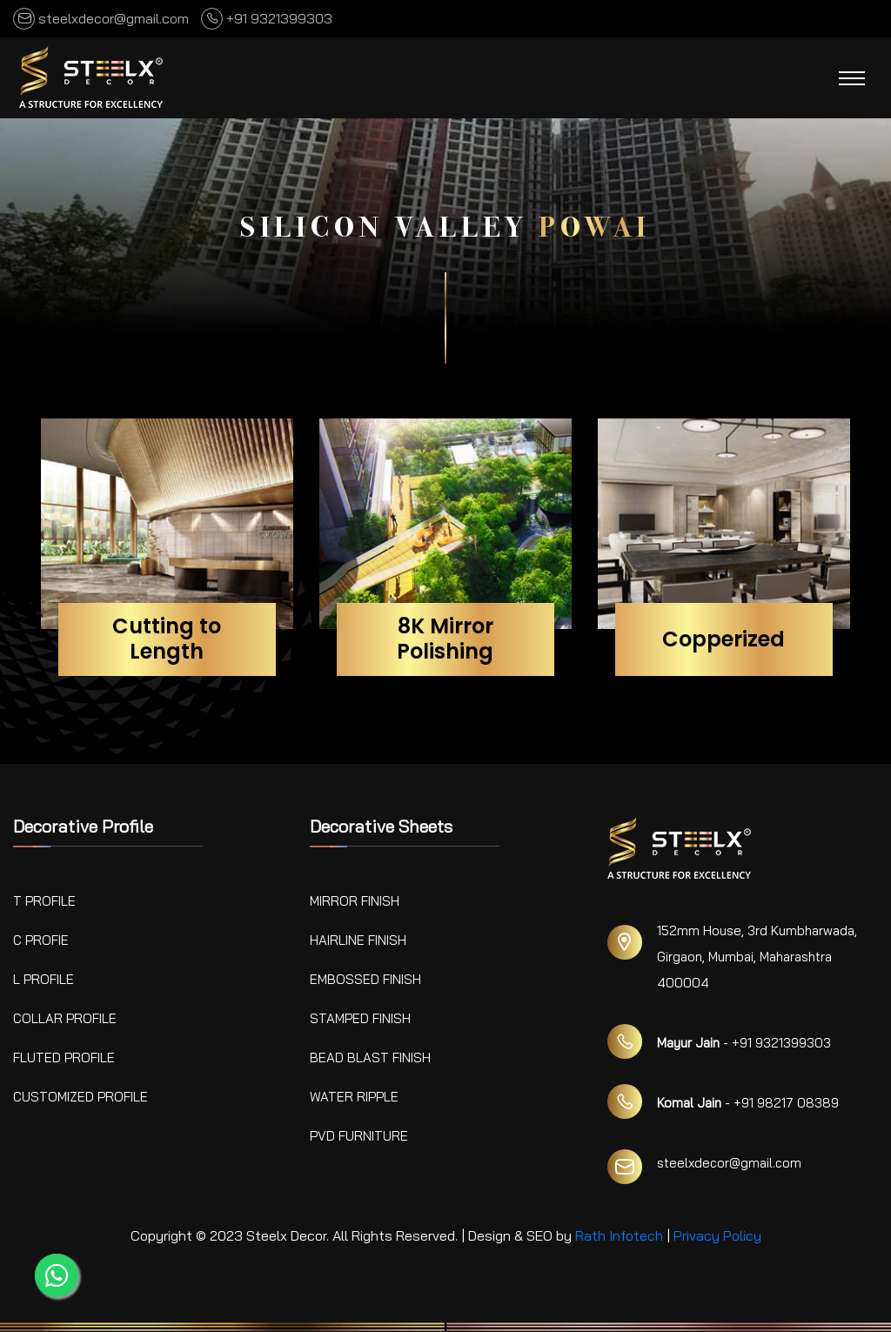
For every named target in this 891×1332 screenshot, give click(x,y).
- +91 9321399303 (744, 1042)
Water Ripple (354, 1096)
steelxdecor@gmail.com (101, 18)
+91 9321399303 (266, 18)
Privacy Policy (717, 1235)
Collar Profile (65, 1018)
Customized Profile (80, 1096)
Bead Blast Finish (370, 1057)
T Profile (44, 901)
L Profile (43, 979)
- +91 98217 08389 (748, 1102)
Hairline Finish (358, 940)
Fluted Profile (64, 1057)
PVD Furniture (359, 1136)
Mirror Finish (354, 901)
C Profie (41, 940)
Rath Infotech (619, 1235)
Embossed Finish (365, 979)
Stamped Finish (360, 1018)
